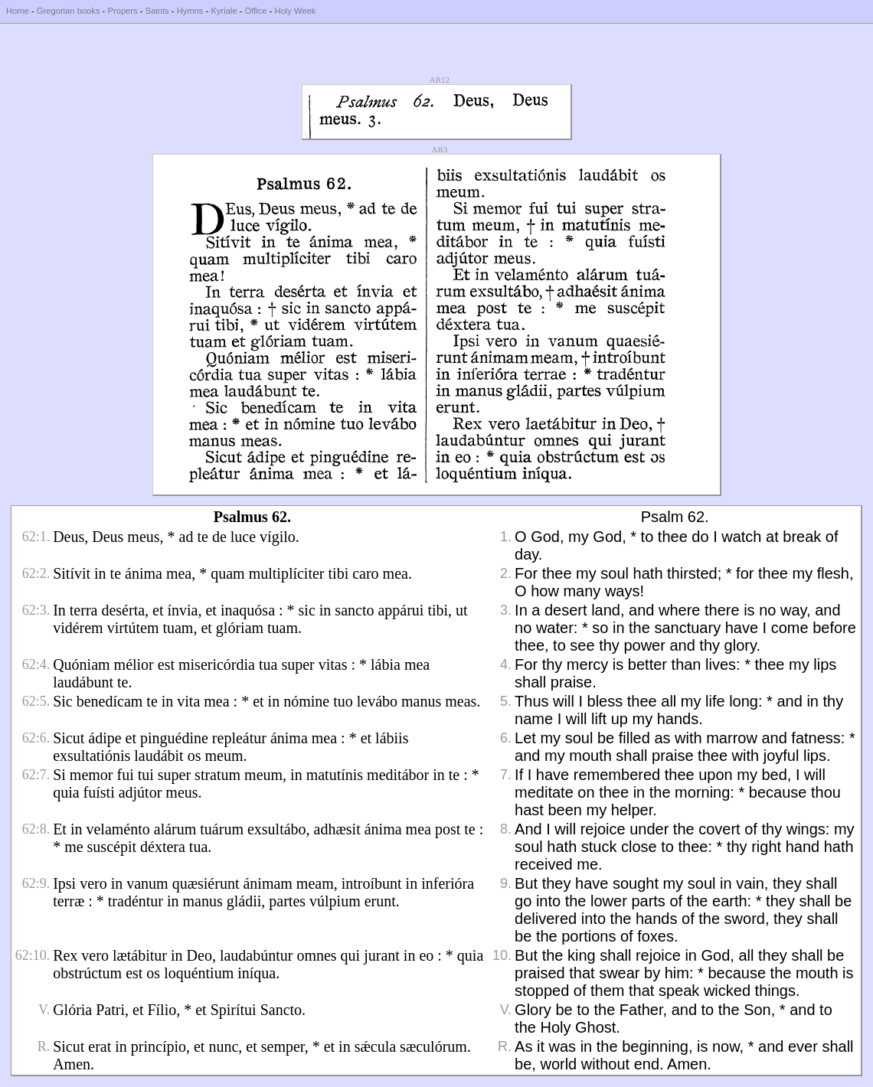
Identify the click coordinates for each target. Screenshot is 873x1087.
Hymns (190, 10)
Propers (122, 10)
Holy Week (295, 10)
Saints (157, 10)
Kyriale (224, 10)
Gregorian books (68, 10)
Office (256, 10)
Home (17, 10)
